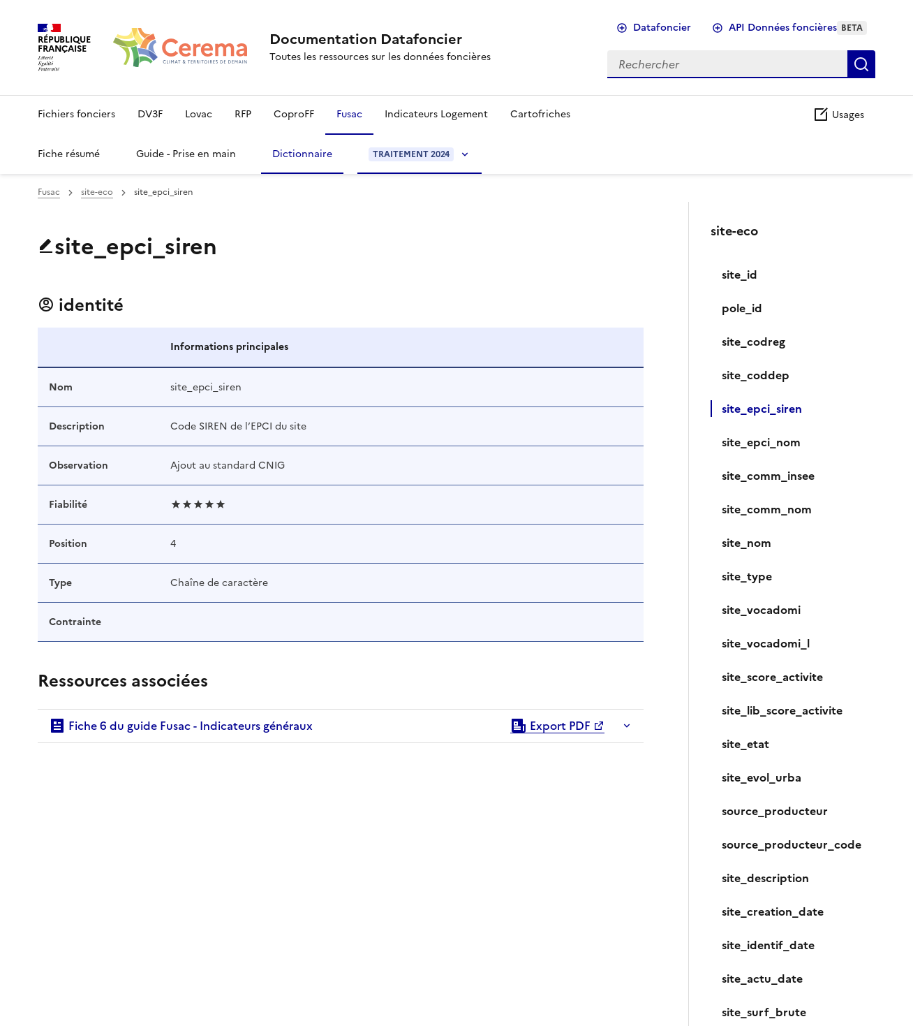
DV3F (150, 114)
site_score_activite (772, 676)
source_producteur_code (791, 844)
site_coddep (755, 375)
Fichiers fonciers (76, 114)
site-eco (97, 192)
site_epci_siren (762, 408)
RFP (243, 114)
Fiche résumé (69, 154)
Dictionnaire (302, 154)
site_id (739, 274)
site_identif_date (768, 945)
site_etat (745, 743)
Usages (838, 115)
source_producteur (775, 811)
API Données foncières (798, 27)
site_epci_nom (761, 442)
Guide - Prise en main (186, 154)
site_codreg (753, 341)
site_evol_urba (761, 777)
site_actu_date (762, 978)
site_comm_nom (767, 509)
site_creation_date (773, 911)
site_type (747, 576)
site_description (765, 878)
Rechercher (861, 64)
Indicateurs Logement (436, 114)
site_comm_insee (768, 475)
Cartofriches (540, 114)
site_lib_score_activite (782, 710)
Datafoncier (662, 27)
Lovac (198, 114)
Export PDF (550, 725)
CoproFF (294, 114)
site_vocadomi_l (766, 643)
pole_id (742, 308)
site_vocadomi (761, 609)
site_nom (746, 542)
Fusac (349, 114)
